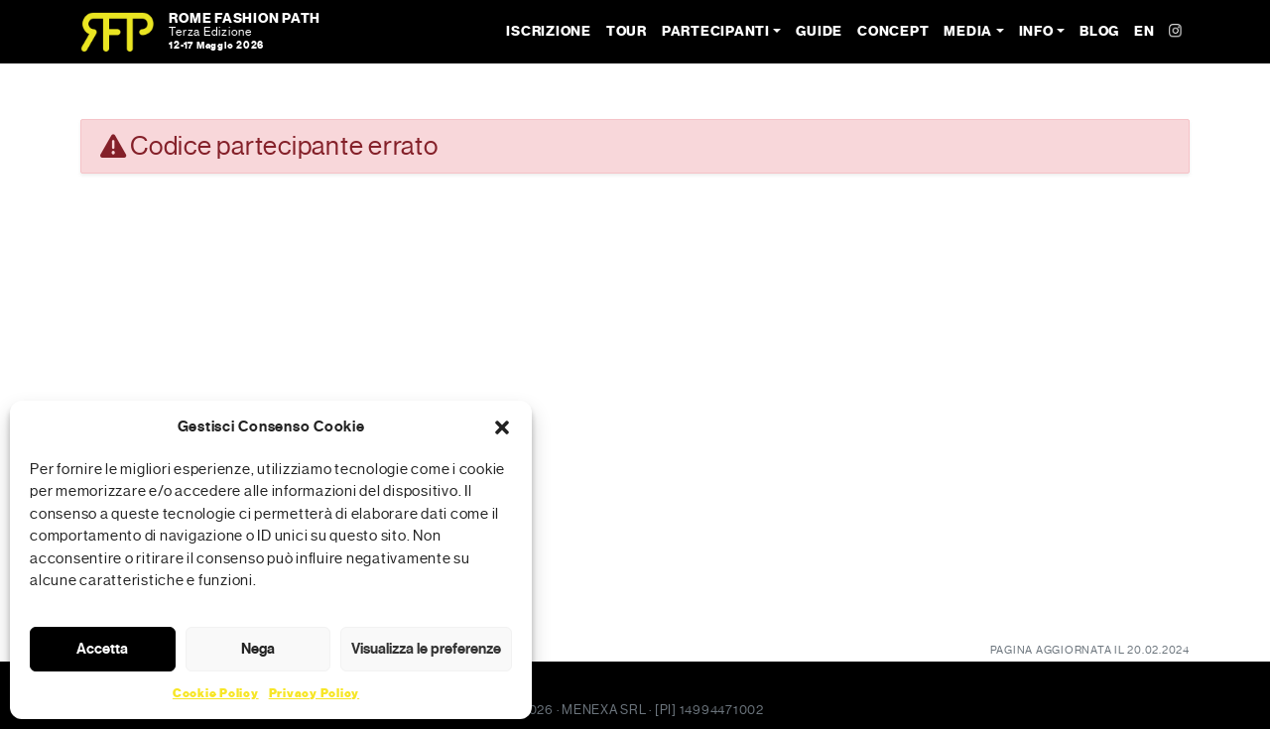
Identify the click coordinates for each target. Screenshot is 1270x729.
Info (1036, 31)
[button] (502, 426)
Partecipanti (716, 31)
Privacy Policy (314, 693)
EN (1144, 31)
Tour (626, 31)
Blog (1099, 31)
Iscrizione (548, 31)
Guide (819, 31)
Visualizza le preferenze (426, 649)
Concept (893, 31)
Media (968, 31)
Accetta (102, 649)
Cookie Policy (216, 693)
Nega (258, 649)
